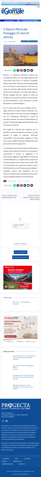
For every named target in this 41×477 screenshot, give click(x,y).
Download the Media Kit (20, 257)
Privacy (14, 474)
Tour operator (26, 181)
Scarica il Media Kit (20, 252)
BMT (16, 458)
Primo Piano (25, 41)
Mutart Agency (25, 474)
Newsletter (17, 461)
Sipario (19, 181)
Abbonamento (7, 464)
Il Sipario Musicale (12, 181)
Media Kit (22, 464)
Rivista (4, 461)
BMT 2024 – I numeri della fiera (21, 302)
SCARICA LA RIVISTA (20, 243)
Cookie (18, 474)
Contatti (27, 458)
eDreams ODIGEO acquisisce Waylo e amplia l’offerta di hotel (31, 197)
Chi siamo (5, 458)
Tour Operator (33, 41)
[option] (20, 3)
